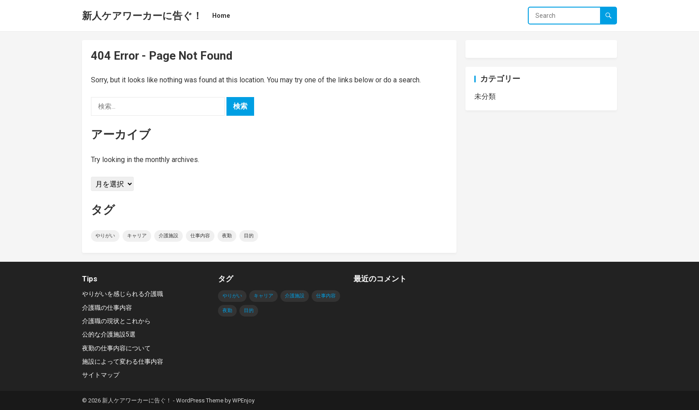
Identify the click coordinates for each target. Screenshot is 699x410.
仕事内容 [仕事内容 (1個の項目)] (200, 236)
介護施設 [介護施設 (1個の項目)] (168, 236)
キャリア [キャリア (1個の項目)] (137, 236)
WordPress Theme (199, 400)
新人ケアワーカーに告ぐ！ (142, 15)
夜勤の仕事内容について (116, 348)
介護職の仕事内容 (107, 307)
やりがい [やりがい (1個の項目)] (105, 236)
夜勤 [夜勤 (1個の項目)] (227, 236)
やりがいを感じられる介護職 (122, 293)
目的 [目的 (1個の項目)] (249, 236)
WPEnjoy (243, 400)
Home (221, 15)
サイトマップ (100, 374)
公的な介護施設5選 (109, 334)
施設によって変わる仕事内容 (122, 361)
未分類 (485, 96)
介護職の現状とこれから (116, 321)
